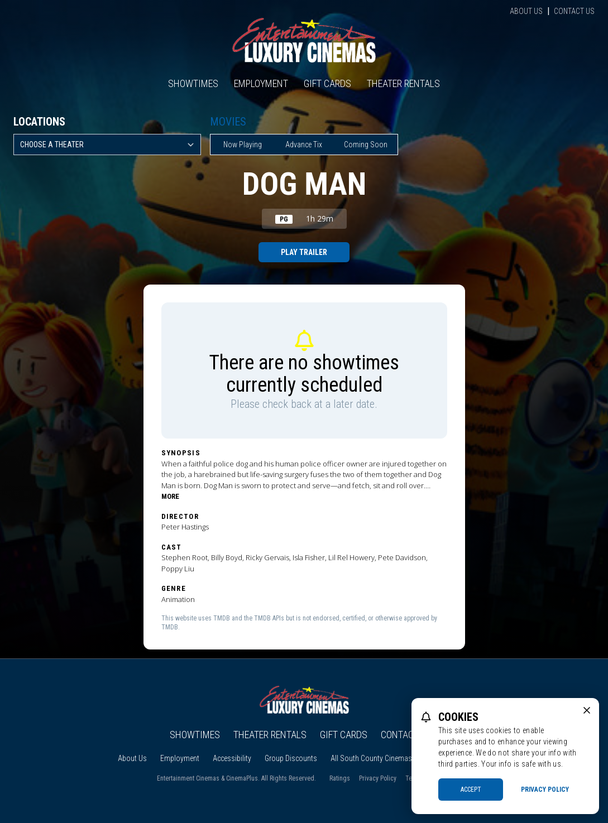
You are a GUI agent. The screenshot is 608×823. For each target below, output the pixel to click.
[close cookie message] (586, 710)
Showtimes (193, 83)
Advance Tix (303, 144)
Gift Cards (327, 83)
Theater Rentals (403, 83)
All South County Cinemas (371, 758)
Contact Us (574, 11)
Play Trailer (304, 252)
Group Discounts (291, 758)
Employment (261, 83)
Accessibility (232, 758)
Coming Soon (365, 144)
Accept (471, 789)
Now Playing (242, 144)
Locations (39, 121)
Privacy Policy (377, 778)
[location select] (107, 144)
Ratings (339, 778)
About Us (526, 11)
